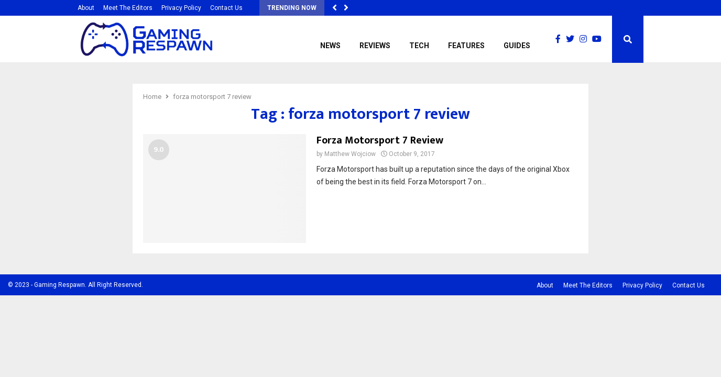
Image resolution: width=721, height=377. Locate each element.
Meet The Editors (127, 8)
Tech (419, 45)
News (330, 45)
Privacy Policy (181, 8)
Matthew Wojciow (350, 154)
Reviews (374, 45)
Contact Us (226, 8)
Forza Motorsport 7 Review (379, 140)
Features (466, 45)
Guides (517, 45)
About (86, 8)
